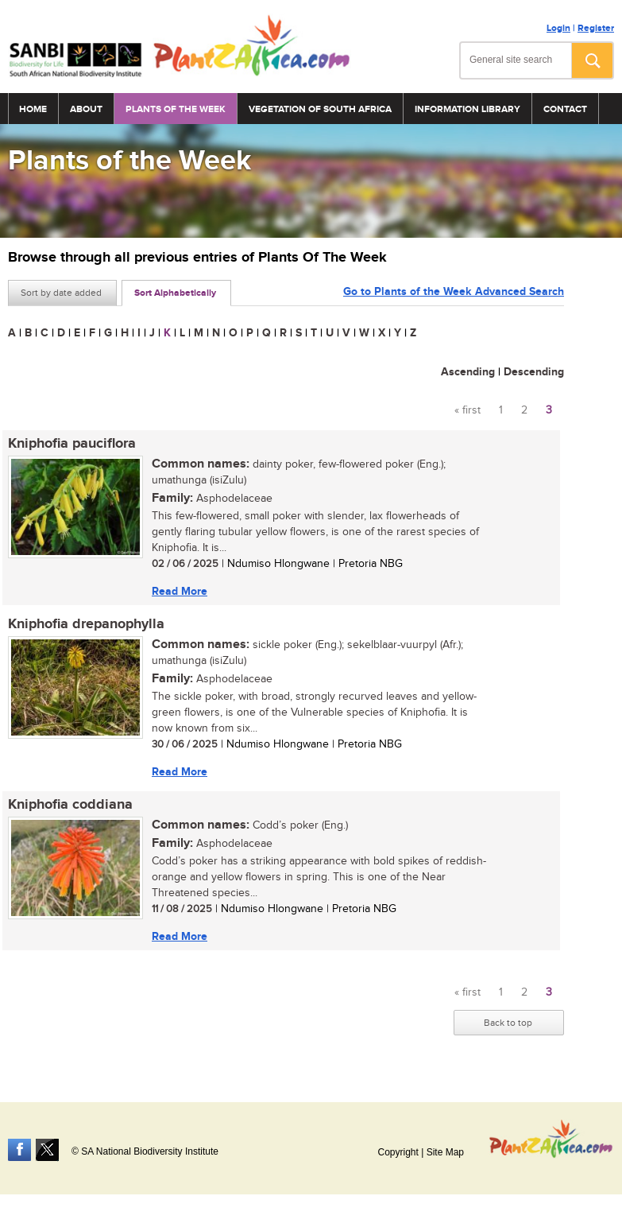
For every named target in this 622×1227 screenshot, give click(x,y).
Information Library (467, 109)
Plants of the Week (176, 109)
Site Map (445, 1152)
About (86, 109)
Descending (534, 372)
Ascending (468, 372)
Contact (565, 109)
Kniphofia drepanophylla (86, 624)
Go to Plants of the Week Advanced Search (453, 291)
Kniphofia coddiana (70, 804)
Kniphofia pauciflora (72, 443)
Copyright (397, 1152)
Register (596, 28)
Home (33, 109)
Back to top (508, 1022)
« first (467, 410)
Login (558, 28)
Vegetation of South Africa (320, 109)
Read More (179, 591)
